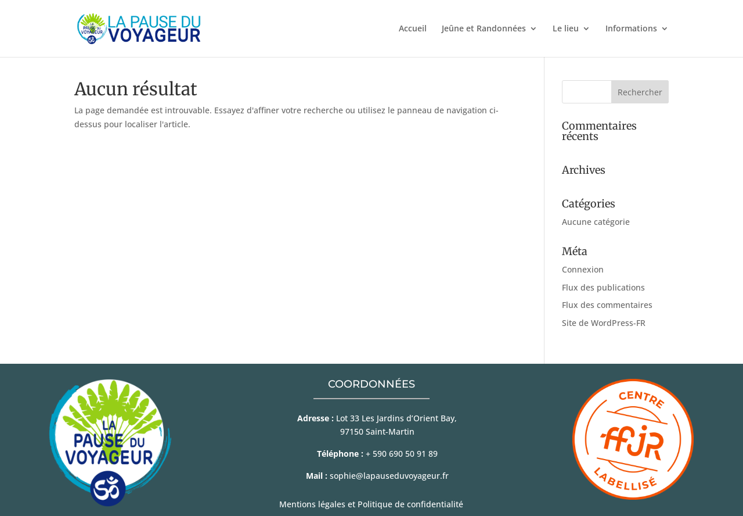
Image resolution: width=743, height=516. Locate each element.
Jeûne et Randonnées (484, 29)
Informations (631, 29)
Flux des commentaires (607, 304)
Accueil (413, 29)
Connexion (583, 269)
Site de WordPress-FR (603, 322)
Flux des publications (603, 287)
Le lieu (566, 29)
